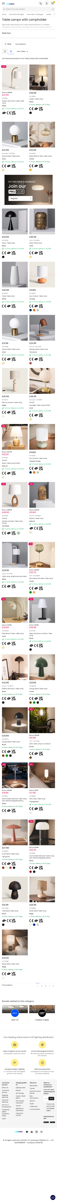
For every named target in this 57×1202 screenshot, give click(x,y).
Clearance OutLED (19, 1114)
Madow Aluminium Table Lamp (13, 689)
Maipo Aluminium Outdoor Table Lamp (40, 634)
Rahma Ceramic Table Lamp (12, 402)
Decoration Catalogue (35, 14)
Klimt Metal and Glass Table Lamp (41, 578)
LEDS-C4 (15, 1020)
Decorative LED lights (16, 14)
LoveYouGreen (35, 1109)
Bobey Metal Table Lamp (10, 964)
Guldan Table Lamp (36, 99)
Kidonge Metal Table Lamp (38, 349)
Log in (4, 1118)
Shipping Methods (5, 1096)
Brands (18, 1090)
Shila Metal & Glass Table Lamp (13, 633)
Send (51, 1098)
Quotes (18, 1106)
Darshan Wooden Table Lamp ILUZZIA (12, 522)
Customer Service (5, 1091)
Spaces (32, 1101)
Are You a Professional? (6, 1106)
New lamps (33, 1086)
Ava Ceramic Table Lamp (38, 296)
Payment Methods (5, 1101)
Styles (32, 1104)
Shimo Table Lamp (8, 243)
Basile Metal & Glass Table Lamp (40, 156)
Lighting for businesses (20, 1109)
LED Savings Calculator (20, 1102)
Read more (6, 33)
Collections (34, 1106)
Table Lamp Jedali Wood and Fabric (14, 576)
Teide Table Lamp (8, 296)
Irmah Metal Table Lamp (10, 854)
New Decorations (34, 1097)
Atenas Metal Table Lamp (11, 156)
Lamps (48, 14)
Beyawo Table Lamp (36, 518)
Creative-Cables (42, 1020)
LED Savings (20, 1093)
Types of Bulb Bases (20, 1097)
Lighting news (20, 1088)
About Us (5, 1088)
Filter (8, 44)
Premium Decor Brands (35, 1092)
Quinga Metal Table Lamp (38, 689)
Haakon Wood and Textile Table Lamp (13, 102)
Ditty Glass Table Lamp (37, 799)
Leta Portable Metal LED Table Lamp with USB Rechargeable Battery (41, 857)
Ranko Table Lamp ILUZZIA (11, 463)
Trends (32, 1088)
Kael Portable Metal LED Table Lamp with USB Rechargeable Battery (14, 800)
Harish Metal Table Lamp (37, 911)
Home (4, 14)
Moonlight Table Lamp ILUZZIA (39, 405)
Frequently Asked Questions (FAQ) (5, 1113)
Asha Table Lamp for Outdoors (40, 744)
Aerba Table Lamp (35, 243)
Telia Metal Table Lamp (10, 911)
